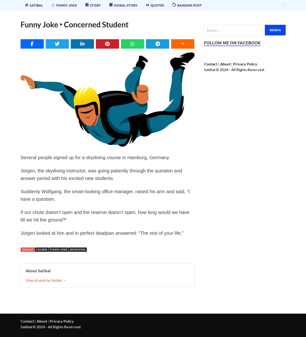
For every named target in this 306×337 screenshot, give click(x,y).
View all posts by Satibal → (46, 280)
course (41, 249)
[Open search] (283, 5)
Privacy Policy (245, 64)
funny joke (58, 249)
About (225, 64)
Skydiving (78, 249)
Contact (210, 64)
